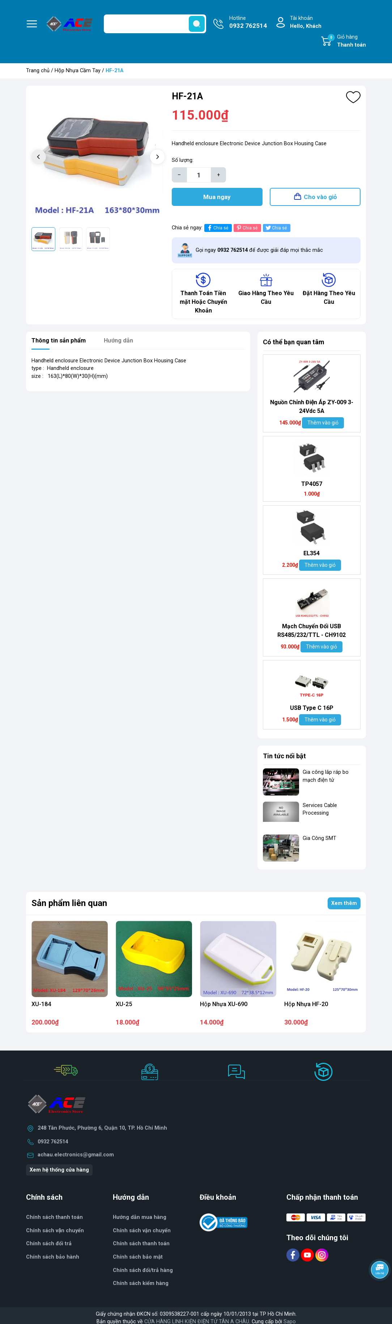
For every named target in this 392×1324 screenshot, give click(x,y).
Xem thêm (344, 907)
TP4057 (311, 487)
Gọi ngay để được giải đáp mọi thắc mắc (259, 254)
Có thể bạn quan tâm (293, 345)
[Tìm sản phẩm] (155, 23)
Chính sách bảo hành (52, 1261)
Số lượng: (182, 160)
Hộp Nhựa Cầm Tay (78, 71)
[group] (98, 157)
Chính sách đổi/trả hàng (143, 1274)
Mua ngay (217, 198)
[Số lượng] (199, 174)
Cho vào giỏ (320, 198)
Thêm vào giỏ (322, 426)
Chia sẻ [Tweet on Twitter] (276, 231)
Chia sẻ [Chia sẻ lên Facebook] (217, 231)
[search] (197, 24)
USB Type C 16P (311, 711)
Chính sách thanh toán (54, 1221)
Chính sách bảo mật (138, 1261)
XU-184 (41, 1007)
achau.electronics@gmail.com (76, 1158)
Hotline (248, 22)
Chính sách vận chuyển (55, 1234)
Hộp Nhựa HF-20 (306, 1007)
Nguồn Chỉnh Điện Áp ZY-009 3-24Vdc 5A (311, 410)
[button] (157, 157)
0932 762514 (53, 1145)
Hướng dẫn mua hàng (139, 1221)
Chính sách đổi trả (49, 1247)
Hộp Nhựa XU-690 (223, 1007)
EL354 (311, 556)
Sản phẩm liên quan (69, 907)
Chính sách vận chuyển (142, 1234)
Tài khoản (305, 22)
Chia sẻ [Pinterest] (246, 231)
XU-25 (124, 1007)
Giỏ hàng (347, 41)
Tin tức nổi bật (284, 759)
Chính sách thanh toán (141, 1247)
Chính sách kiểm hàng (141, 1287)
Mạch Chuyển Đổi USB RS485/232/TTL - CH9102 (311, 634)
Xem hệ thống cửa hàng (59, 1173)
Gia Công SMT (319, 842)
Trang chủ (38, 71)
